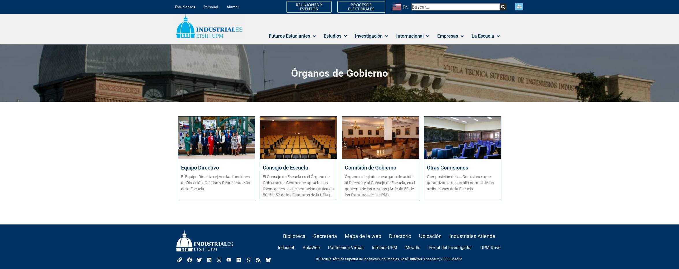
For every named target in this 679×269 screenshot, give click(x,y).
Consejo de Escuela (285, 168)
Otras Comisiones (447, 168)
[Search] (503, 6)
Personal (211, 6)
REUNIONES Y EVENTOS (309, 7)
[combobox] (456, 6)
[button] (292, 36)
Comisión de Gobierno (370, 168)
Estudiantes (185, 6)
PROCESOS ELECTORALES (361, 7)
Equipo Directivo (200, 168)
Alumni (233, 6)
